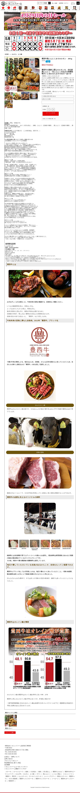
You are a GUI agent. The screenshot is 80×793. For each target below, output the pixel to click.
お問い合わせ (8, 759)
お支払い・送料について (11, 756)
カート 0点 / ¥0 (73, 3)
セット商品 (74, 8)
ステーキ (26, 8)
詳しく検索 (54, 3)
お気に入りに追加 (46, 99)
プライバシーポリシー (11, 761)
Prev (7, 74)
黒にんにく (46, 774)
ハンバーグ (52, 8)
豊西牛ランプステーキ (42, 778)
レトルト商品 (56, 774)
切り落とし (46, 771)
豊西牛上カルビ (57, 771)
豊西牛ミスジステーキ (26, 778)
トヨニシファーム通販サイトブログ (15, 769)
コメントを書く (10, 732)
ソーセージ (55, 778)
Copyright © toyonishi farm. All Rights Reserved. (40, 787)
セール (8, 8)
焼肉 (40, 8)
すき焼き (46, 8)
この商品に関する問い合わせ (49, 96)
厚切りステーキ (62, 776)
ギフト (39, 774)
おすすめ (3, 8)
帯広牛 (14, 776)
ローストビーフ (33, 8)
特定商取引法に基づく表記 (12, 763)
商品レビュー (8, 728)
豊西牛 (8, 776)
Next (37, 74)
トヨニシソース (68, 774)
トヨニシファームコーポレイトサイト (16, 767)
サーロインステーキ (35, 776)
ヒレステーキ (23, 776)
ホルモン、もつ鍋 (17, 54)
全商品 (20, 8)
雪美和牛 (11, 781)
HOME (7, 54)
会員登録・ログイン (63, 3)
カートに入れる (50, 113)
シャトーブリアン (49, 776)
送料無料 (14, 8)
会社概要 (7, 764)
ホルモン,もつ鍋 (66, 8)
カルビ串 (59, 8)
